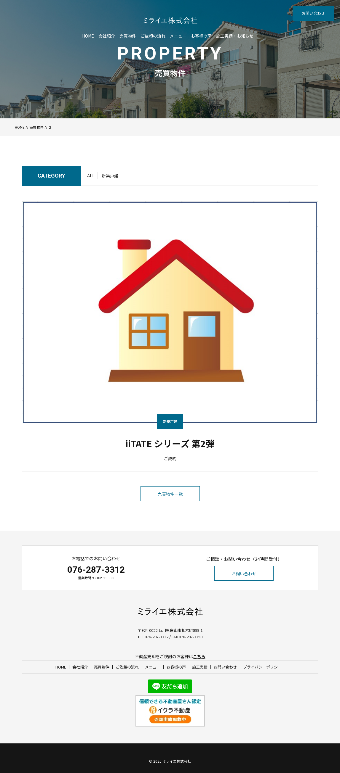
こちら (199, 656)
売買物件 (127, 36)
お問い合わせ (313, 13)
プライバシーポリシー (262, 667)
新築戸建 (110, 175)
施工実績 (199, 667)
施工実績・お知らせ (234, 36)
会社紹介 (106, 36)
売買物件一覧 (170, 494)
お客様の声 (201, 36)
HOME (88, 36)
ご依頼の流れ (153, 36)
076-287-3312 (96, 569)
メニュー (178, 36)
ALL (91, 175)
